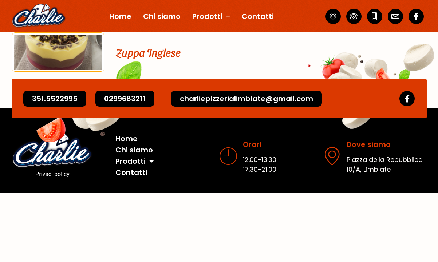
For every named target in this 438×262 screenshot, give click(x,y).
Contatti (258, 16)
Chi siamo (162, 16)
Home (120, 16)
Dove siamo (369, 144)
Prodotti (211, 16)
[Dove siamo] (332, 156)
